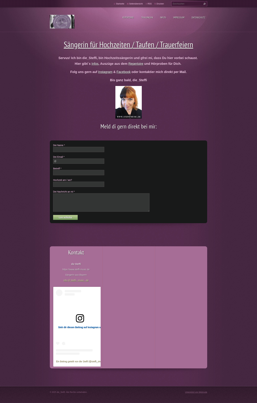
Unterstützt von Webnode (196, 392)
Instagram (105, 72)
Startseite (120, 4)
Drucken (160, 4)
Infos (163, 17)
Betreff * (57, 168)
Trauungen (147, 17)
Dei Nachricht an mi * (64, 191)
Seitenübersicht (136, 4)
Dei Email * (58, 157)
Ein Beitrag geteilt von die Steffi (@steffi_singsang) (82, 361)
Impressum (178, 17)
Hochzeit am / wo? (62, 180)
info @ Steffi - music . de (76, 280)
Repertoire (128, 17)
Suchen (204, 3)
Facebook (124, 72)
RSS (150, 4)
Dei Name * (59, 145)
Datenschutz (198, 17)
